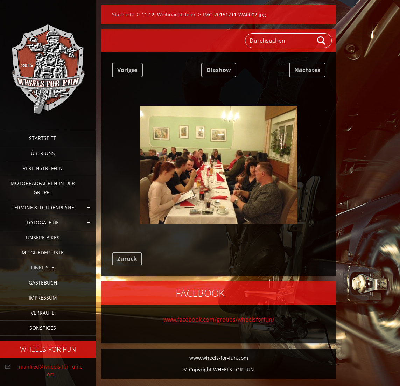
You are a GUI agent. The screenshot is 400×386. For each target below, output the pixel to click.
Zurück (127, 258)
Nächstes (307, 70)
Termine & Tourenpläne (43, 207)
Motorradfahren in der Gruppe (42, 188)
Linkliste (42, 267)
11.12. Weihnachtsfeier (169, 14)
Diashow (218, 70)
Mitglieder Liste (43, 252)
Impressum (43, 297)
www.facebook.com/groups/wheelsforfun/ (218, 319)
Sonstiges (42, 327)
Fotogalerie (43, 222)
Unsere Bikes (42, 237)
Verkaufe (43, 312)
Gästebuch (43, 282)
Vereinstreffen (43, 168)
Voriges (127, 70)
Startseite (42, 138)
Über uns (43, 153)
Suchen (321, 40)
